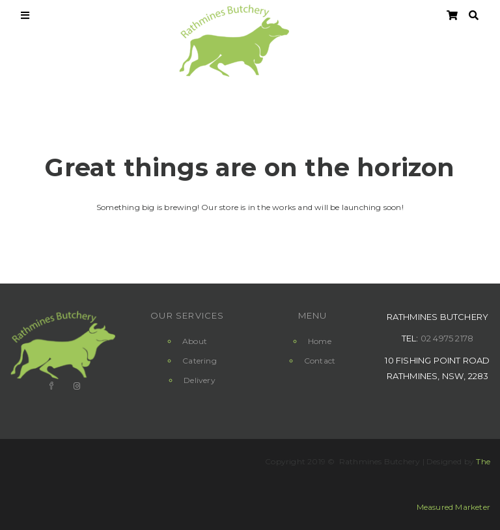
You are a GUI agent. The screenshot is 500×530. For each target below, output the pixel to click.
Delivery (199, 380)
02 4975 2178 (447, 338)
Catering (199, 360)
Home (319, 341)
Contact (319, 360)
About (194, 341)
